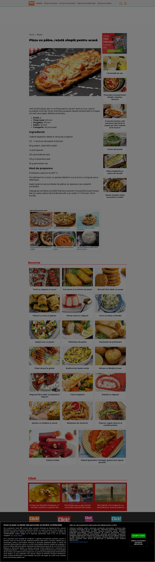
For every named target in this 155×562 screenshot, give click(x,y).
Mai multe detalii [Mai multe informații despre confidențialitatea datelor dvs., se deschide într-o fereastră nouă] (16, 535)
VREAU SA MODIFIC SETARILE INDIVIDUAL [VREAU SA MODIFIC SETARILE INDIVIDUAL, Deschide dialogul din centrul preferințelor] (138, 542)
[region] (77, 542)
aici (18, 550)
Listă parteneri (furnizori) (78, 542)
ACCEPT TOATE (138, 536)
